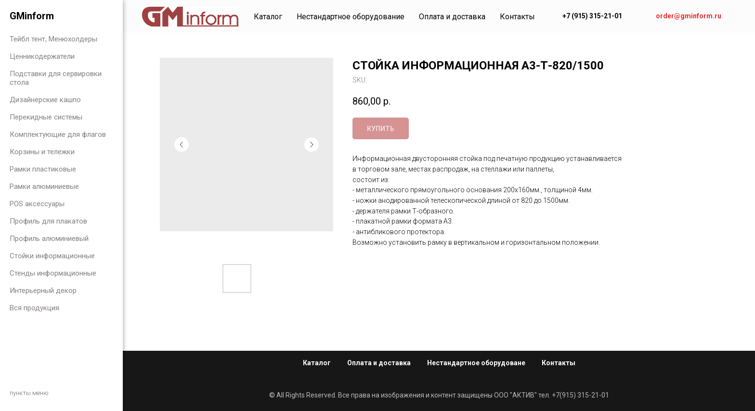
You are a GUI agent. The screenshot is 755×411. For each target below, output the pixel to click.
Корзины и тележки (42, 151)
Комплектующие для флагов (58, 134)
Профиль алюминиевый (49, 238)
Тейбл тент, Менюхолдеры (53, 39)
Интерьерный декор (43, 290)
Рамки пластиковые (43, 169)
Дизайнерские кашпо (45, 99)
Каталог (268, 16)
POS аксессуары (37, 203)
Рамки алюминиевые (44, 186)
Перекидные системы (46, 117)
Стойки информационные (52, 256)
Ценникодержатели (42, 56)
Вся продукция (34, 308)
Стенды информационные (53, 273)
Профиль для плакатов (48, 221)
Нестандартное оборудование (350, 16)
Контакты (517, 16)
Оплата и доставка (452, 16)
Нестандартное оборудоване (476, 363)
